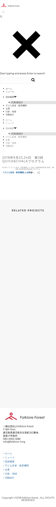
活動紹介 (10, 114)
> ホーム (7, 453)
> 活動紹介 (8, 477)
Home (5, 168)
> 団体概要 (8, 461)
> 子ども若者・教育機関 (16, 465)
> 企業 (6, 469)
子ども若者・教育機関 (16, 105)
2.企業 (31, 168)
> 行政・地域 (10, 473)
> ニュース (8, 457)
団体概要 (10, 97)
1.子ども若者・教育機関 (18, 168)
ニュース (10, 91)
